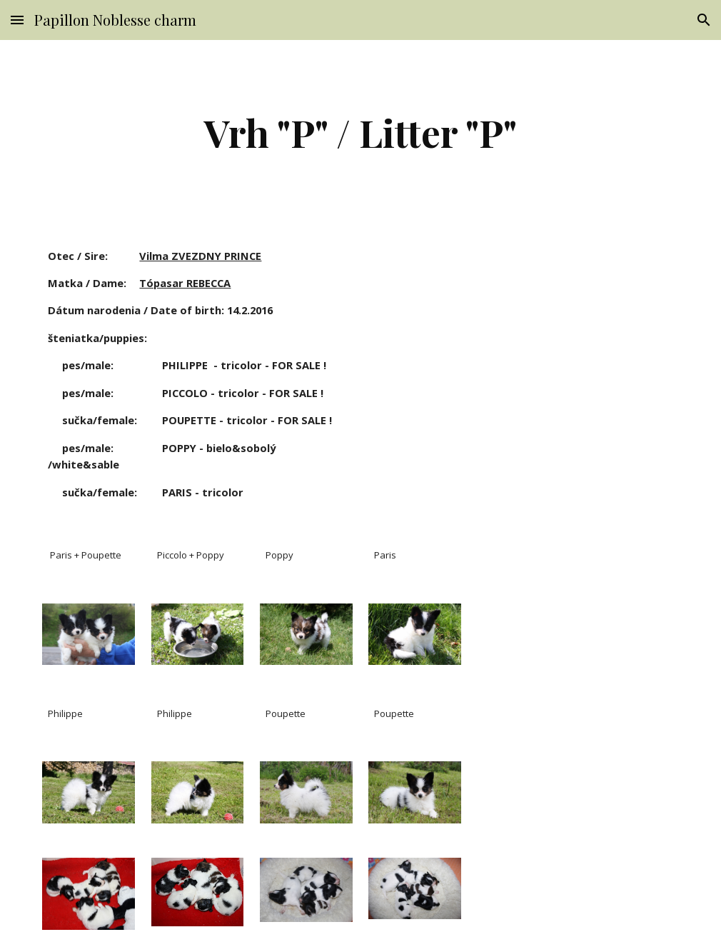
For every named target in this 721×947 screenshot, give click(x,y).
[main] (360, 132)
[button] (17, 19)
